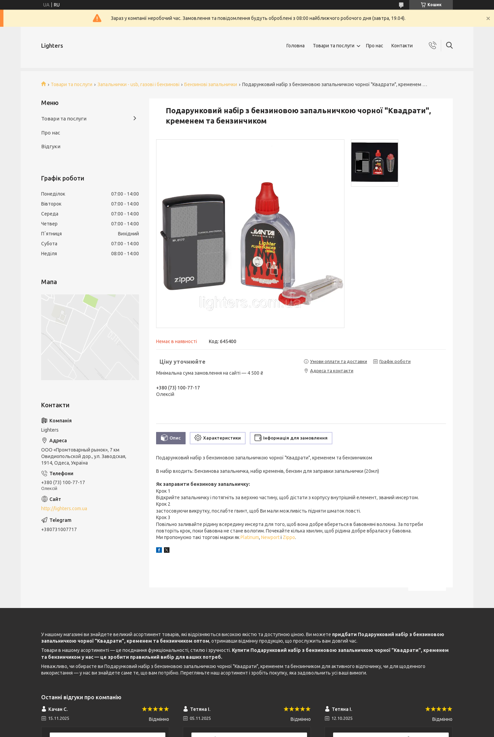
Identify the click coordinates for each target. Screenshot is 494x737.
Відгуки (50, 146)
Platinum (249, 537)
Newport (270, 537)
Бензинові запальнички (210, 84)
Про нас (374, 45)
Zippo (289, 537)
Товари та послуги (333, 45)
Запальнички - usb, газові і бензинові (138, 84)
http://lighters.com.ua (64, 508)
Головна (295, 45)
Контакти (402, 45)
